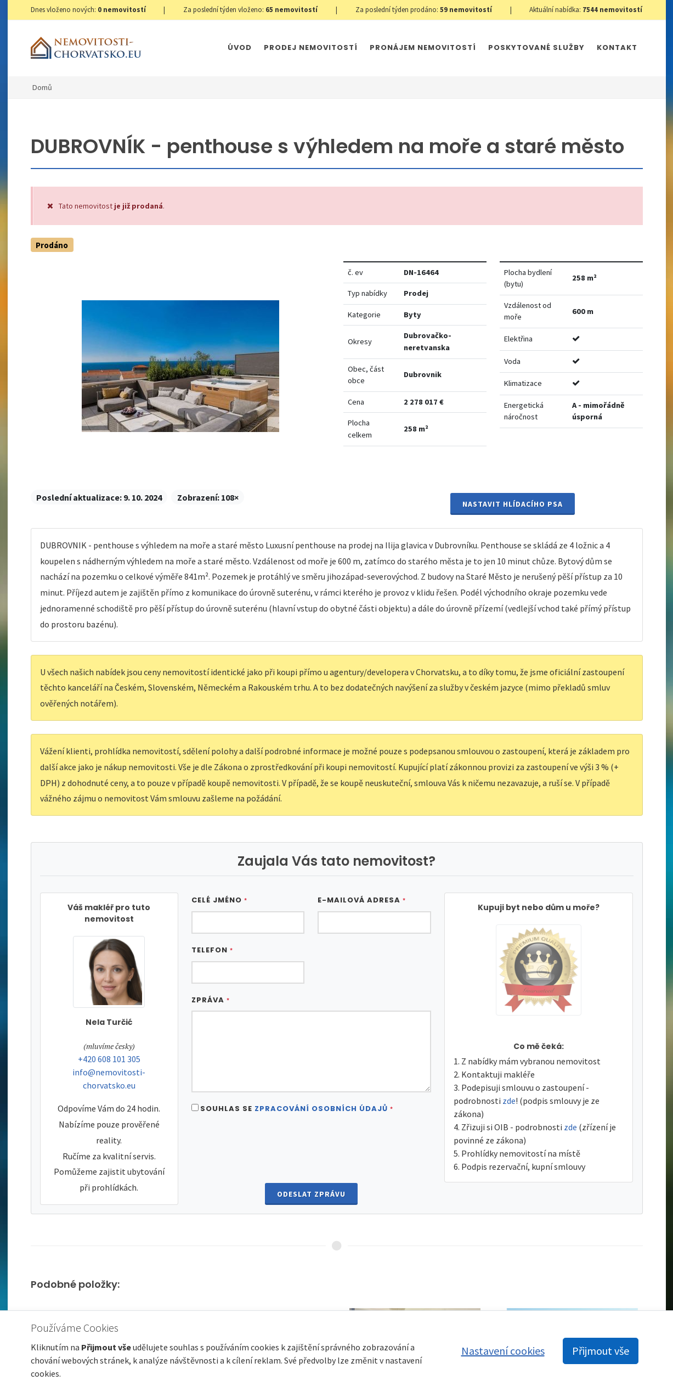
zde (509, 1100)
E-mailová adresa (362, 900)
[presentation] (311, 1149)
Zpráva (210, 1000)
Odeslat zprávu (311, 1194)
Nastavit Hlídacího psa (512, 504)
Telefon (212, 950)
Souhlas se (296, 1108)
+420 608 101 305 (109, 1058)
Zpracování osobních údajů (321, 1108)
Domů (42, 87)
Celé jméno (219, 900)
